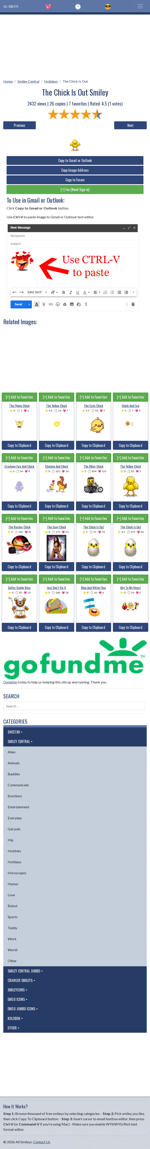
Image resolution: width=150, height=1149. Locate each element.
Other (12, 961)
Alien (11, 752)
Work (12, 939)
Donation (10, 682)
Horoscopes (17, 873)
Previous (19, 125)
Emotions (15, 796)
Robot (12, 906)
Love (11, 895)
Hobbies (14, 851)
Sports (13, 917)
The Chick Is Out (75, 81)
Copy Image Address (75, 170)
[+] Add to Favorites (19, 397)
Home (8, 81)
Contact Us (41, 1142)
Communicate (18, 785)
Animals (14, 763)
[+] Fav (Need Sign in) (75, 189)
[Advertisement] (75, 45)
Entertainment (18, 807)
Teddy (12, 928)
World (12, 950)
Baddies (14, 774)
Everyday (15, 818)
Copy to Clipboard (19, 445)
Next (130, 125)
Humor (13, 884)
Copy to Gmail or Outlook (75, 160)
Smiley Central (28, 81)
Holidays (51, 81)
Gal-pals (14, 829)
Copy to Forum (75, 179)
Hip (10, 840)
